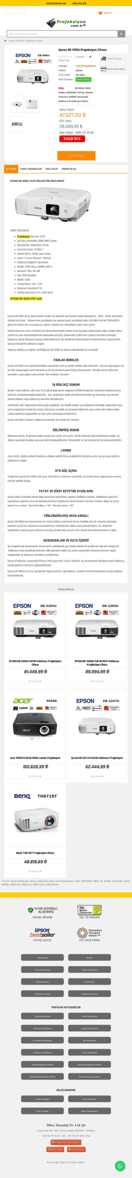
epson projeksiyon (20, 881)
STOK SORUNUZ (76, 156)
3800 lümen (52, 884)
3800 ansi (15, 884)
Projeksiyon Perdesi (89, 994)
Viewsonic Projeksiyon (42, 1028)
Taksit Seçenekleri (116, 69)
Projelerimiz (89, 982)
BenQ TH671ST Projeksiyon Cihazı (35, 853)
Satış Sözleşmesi (89, 1099)
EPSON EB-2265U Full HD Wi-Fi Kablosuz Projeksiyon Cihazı (97, 663)
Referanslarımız (42, 982)
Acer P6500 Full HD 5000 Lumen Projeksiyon (35, 758)
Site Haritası (76, 1149)
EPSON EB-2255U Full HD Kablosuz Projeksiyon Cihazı (35, 663)
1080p (96, 881)
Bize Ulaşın (55, 1149)
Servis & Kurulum (42, 970)
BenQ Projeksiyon (89, 1016)
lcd (101, 881)
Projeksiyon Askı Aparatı (89, 1077)
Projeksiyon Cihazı (42, 994)
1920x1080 (86, 881)
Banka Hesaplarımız (89, 1111)
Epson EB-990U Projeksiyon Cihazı (26, 40)
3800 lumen (39, 884)
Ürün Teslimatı (42, 1111)
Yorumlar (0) (69, 169)
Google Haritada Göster (66, 1142)
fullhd (77, 881)
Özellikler (52, 169)
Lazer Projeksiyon (89, 1052)
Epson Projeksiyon (42, 1016)
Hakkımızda (42, 958)
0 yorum (80, 56)
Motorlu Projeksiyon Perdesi (89, 1064)
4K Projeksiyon (89, 1040)
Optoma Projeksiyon (89, 1028)
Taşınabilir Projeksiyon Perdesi (42, 1077)
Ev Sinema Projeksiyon (42, 1040)
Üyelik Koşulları (42, 1099)
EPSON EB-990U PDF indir (26, 299)
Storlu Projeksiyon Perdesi (42, 1064)
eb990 (107, 881)
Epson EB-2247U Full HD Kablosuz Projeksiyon (97, 758)
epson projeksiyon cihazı (42, 881)
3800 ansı (27, 884)
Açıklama (11, 168)
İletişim (89, 958)
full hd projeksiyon (64, 881)
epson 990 (117, 881)
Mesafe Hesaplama (89, 970)
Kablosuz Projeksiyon (42, 1052)
